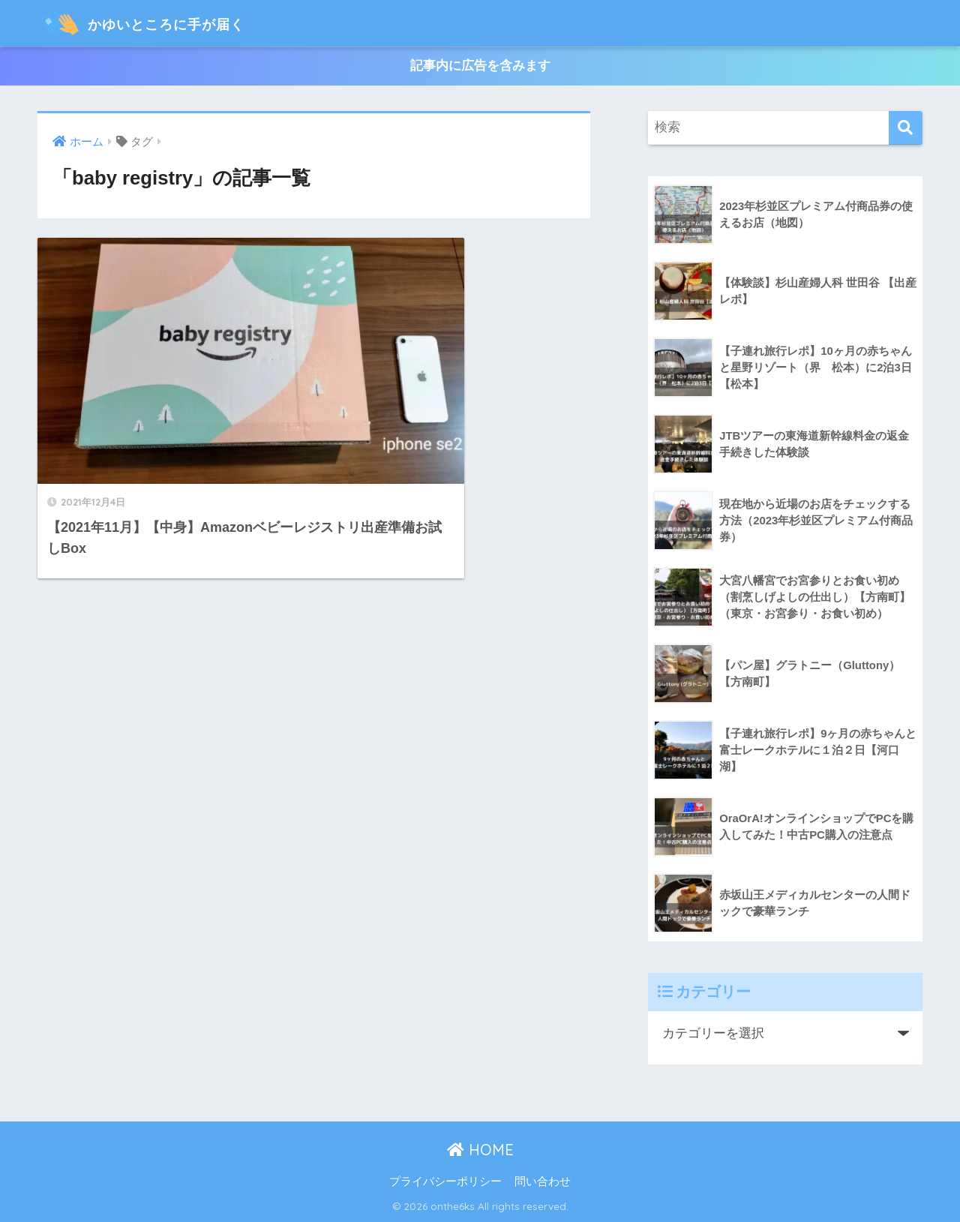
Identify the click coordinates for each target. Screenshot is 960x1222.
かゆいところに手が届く (167, 23)
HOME (480, 1150)
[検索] (905, 129)
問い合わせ (542, 1182)
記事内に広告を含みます (480, 66)
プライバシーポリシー (445, 1182)
